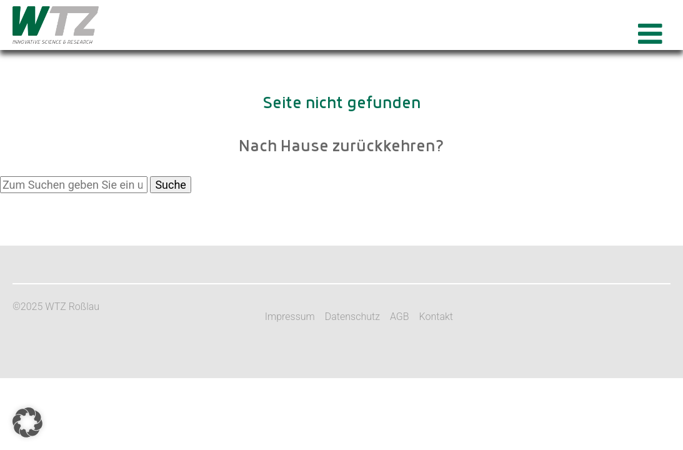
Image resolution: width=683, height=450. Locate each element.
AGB (399, 316)
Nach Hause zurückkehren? (341, 147)
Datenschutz (352, 316)
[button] (27, 422)
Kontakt (436, 316)
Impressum (290, 316)
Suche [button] (170, 184)
